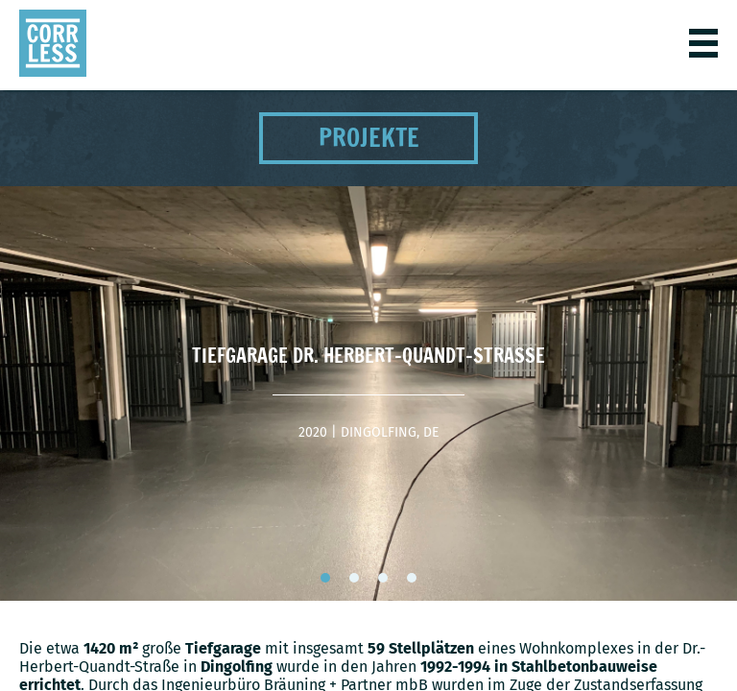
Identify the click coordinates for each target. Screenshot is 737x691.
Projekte (369, 137)
